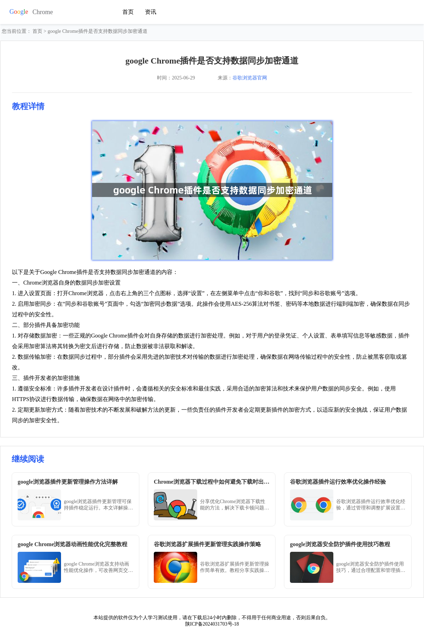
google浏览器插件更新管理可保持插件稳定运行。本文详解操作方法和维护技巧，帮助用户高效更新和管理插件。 (98, 505)
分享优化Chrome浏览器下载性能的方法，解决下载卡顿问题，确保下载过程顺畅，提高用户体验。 (234, 505)
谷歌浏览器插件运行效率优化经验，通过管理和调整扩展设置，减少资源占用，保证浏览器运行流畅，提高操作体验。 (370, 505)
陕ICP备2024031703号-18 (212, 624)
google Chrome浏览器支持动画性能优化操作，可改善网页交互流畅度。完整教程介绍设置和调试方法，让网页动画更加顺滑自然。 (98, 567)
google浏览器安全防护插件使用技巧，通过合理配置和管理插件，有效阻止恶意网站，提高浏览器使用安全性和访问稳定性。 (370, 567)
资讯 (150, 11)
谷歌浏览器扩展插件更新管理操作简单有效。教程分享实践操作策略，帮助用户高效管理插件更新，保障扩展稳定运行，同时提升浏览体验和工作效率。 (234, 567)
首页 (128, 11)
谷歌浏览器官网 (249, 77)
